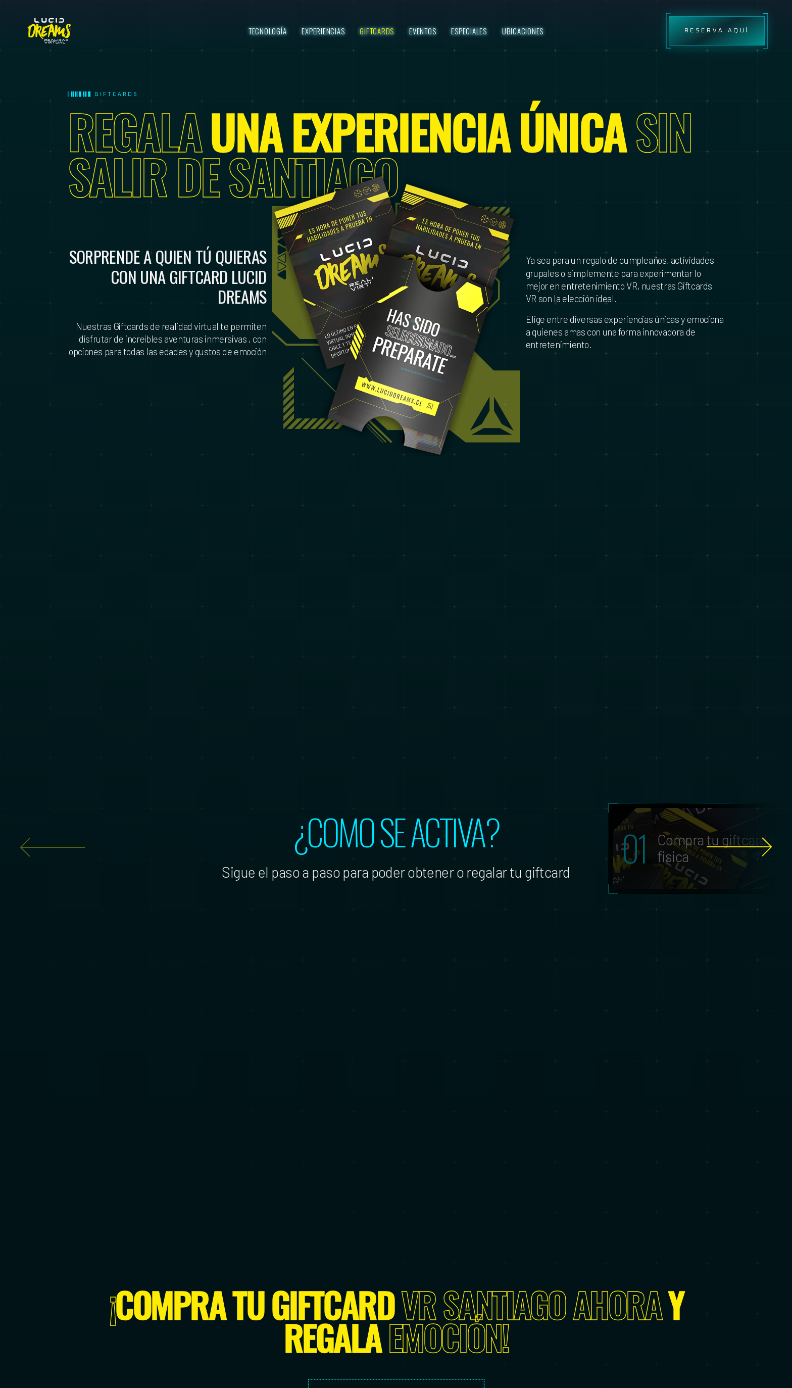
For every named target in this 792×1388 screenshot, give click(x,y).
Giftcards (377, 30)
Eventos (422, 30)
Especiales (469, 30)
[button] (739, 847)
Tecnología (268, 30)
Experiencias (323, 30)
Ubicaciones (522, 30)
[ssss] (49, 30)
